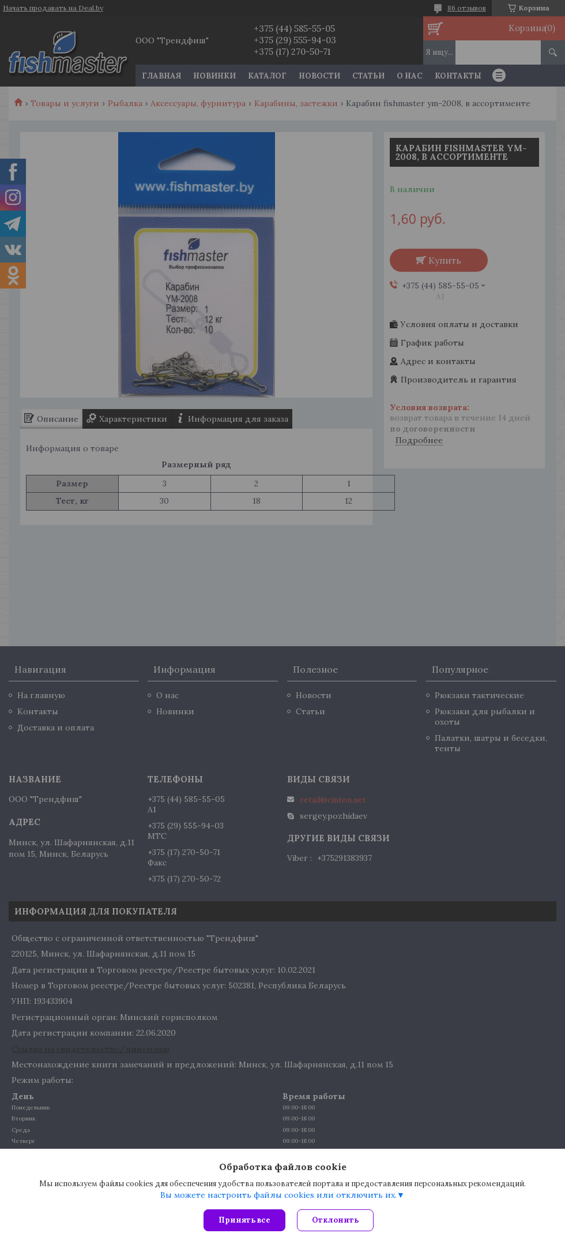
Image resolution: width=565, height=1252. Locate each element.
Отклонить (335, 1220)
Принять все (244, 1220)
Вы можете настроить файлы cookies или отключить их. (278, 1195)
